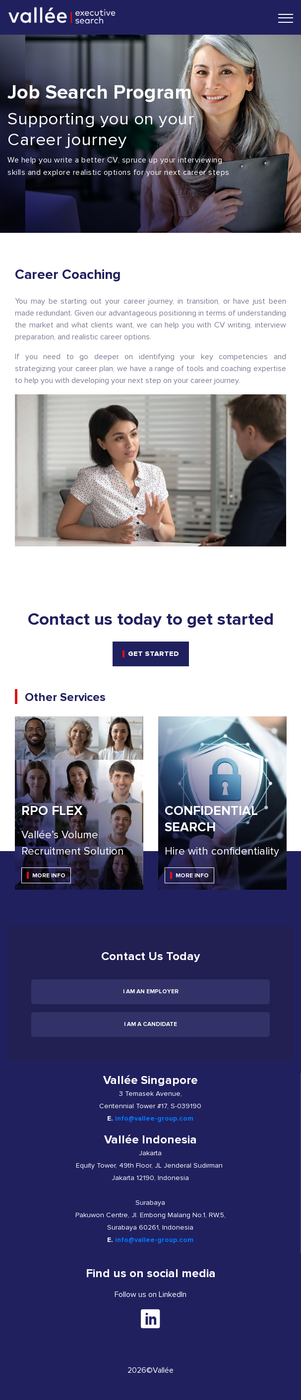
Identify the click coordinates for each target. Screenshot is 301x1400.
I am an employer (151, 991)
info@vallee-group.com (154, 1118)
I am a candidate (150, 1024)
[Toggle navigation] (285, 17)
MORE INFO (48, 875)
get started (153, 653)
